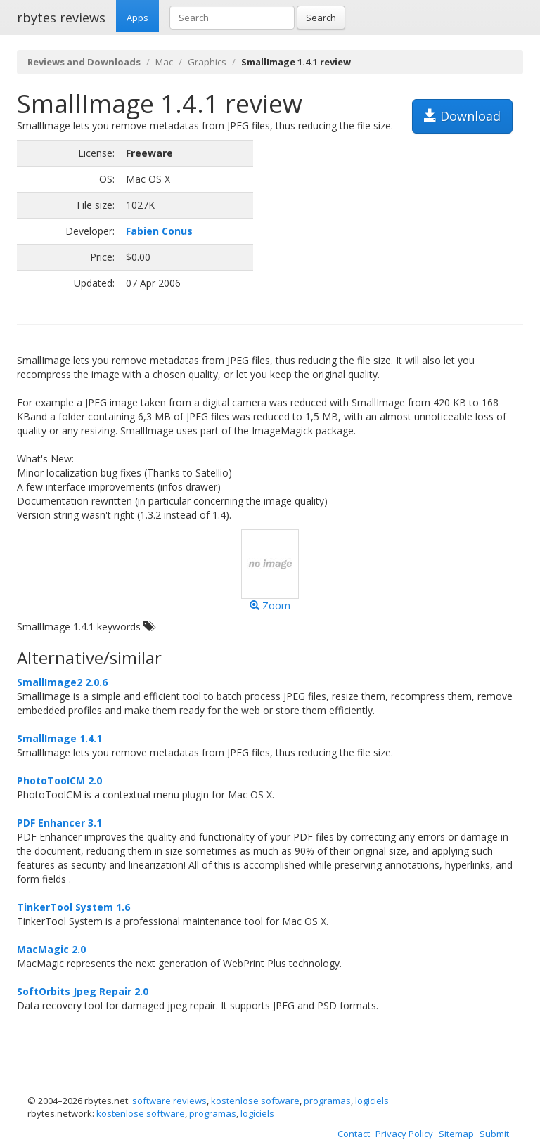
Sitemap (456, 1133)
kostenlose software (255, 1100)
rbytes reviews (61, 17)
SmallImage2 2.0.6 (62, 682)
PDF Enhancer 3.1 (59, 822)
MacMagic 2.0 (51, 949)
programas (327, 1100)
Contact (354, 1133)
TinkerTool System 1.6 (73, 907)
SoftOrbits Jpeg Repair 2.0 (82, 991)
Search (321, 17)
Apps (137, 17)
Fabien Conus (159, 231)
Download (462, 116)
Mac (164, 62)
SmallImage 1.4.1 (59, 738)
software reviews (169, 1100)
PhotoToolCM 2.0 (59, 780)
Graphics (207, 62)
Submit (494, 1133)
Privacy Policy (404, 1133)
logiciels (372, 1100)
